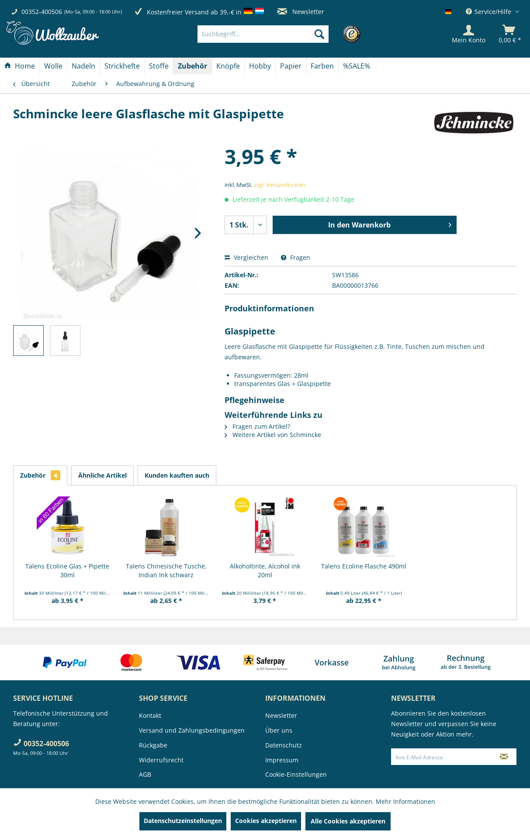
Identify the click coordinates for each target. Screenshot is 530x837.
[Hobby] (260, 66)
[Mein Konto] (468, 34)
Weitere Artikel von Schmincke (273, 435)
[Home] (19, 66)
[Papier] (291, 66)
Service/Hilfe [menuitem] (489, 11)
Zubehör (40, 475)
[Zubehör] (192, 66)
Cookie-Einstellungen (296, 774)
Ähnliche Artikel (102, 475)
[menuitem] (276, 34)
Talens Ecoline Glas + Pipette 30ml (67, 570)
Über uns (278, 730)
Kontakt (150, 715)
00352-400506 (41, 11)
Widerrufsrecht (161, 760)
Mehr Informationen (405, 801)
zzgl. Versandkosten (279, 185)
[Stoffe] (159, 66)
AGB (145, 774)
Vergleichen (246, 257)
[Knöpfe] (228, 66)
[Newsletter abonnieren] (503, 756)
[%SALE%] (356, 66)
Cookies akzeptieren (266, 820)
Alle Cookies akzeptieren (348, 821)
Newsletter (300, 11)
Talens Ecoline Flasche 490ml (363, 566)
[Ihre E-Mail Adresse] (441, 756)
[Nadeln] (83, 66)
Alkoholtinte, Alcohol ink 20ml (265, 570)
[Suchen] (319, 34)
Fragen (295, 257)
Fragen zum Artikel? (257, 426)
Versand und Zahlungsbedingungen (192, 730)
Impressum (281, 760)
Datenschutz (283, 745)
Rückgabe (153, 745)
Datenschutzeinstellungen (183, 820)
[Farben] (322, 66)
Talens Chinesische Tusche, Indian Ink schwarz (166, 570)
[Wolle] (53, 66)
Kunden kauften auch (177, 475)
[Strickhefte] (122, 66)
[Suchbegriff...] (263, 34)
